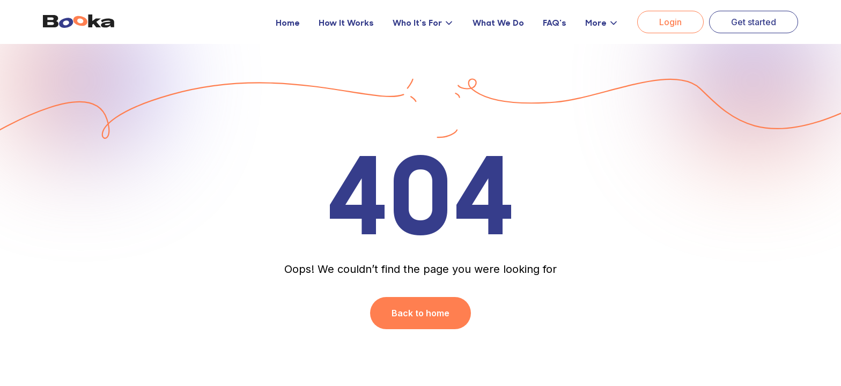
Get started (753, 22)
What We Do (498, 22)
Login (670, 22)
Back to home (420, 313)
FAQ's (554, 22)
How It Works (346, 22)
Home (288, 22)
